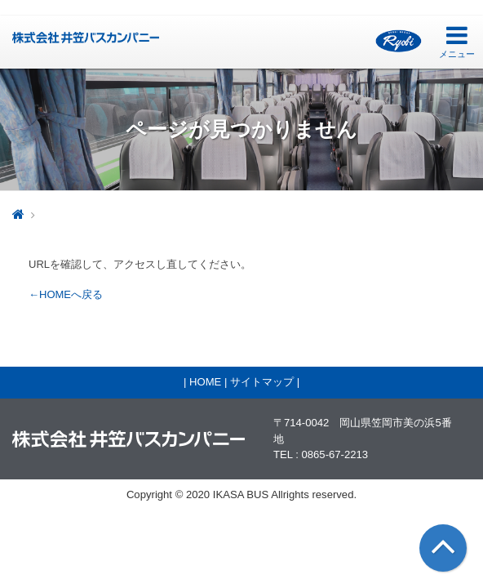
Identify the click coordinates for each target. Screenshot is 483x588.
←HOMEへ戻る (66, 294)
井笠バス (85, 37)
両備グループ (398, 41)
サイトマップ (262, 382)
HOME (205, 382)
